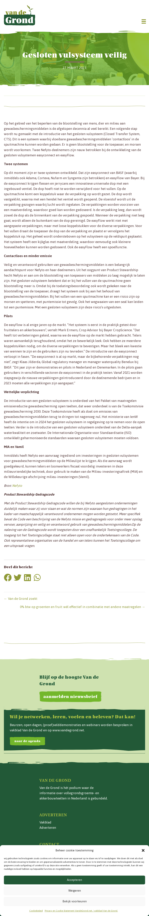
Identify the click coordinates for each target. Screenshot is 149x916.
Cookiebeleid (36, 910)
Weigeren (74, 890)
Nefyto (17, 486)
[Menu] (143, 21)
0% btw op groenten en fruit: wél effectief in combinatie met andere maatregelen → (82, 607)
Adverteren (47, 828)
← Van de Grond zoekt (20, 599)
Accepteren (74, 879)
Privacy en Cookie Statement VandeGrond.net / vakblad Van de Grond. (81, 910)
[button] (143, 850)
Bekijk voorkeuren (74, 901)
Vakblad (45, 822)
